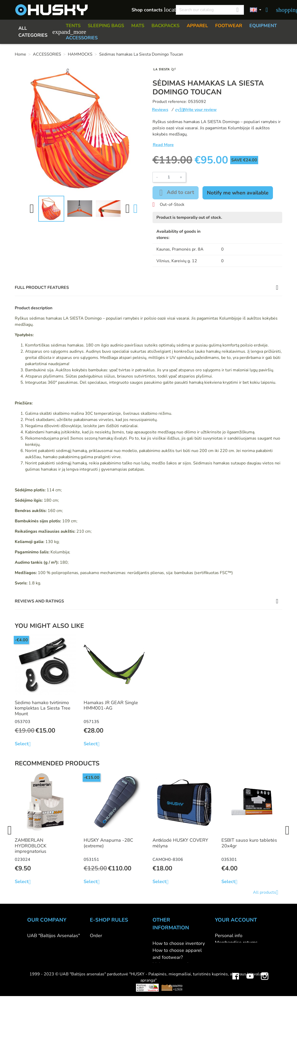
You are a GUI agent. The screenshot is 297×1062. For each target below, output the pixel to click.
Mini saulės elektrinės (233, 1034)
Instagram (264, 1019)
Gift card (161, 1006)
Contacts (36, 942)
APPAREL (197, 25)
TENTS (73, 25)
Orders (222, 949)
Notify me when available (238, 192)
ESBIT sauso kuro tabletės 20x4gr (249, 843)
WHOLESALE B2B (47, 956)
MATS (137, 25)
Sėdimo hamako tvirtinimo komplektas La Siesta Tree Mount (42, 708)
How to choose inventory (179, 943)
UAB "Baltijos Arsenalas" (53, 935)
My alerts (224, 977)
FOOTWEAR (228, 25)
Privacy (97, 963)
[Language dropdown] (256, 10)
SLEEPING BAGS (106, 25)
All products (267, 892)
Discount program (171, 999)
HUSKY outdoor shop (49, 949)
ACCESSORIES (82, 38)
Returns (98, 956)
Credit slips (227, 956)
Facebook (235, 1019)
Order (96, 935)
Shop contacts (151, 9)
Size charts (164, 978)
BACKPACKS (165, 25)
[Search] (210, 10)
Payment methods (109, 942)
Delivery (98, 949)
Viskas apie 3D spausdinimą (74, 1034)
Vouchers (224, 970)
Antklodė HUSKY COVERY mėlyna (180, 843)
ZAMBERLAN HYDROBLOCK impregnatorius (30, 845)
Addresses (226, 963)
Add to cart (175, 192)
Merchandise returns (236, 942)
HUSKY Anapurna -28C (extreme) (108, 843)
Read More (163, 145)
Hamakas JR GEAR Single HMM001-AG (111, 705)
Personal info (228, 935)
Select (25, 744)
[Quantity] (169, 177)
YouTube (250, 1019)
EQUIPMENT (263, 25)
